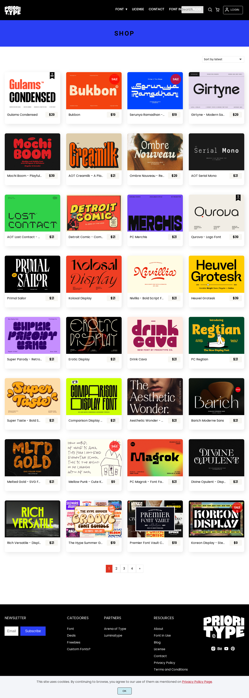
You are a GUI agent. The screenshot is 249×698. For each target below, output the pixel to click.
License (159, 649)
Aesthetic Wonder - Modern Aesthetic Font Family (147, 420)
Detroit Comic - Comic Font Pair (86, 237)
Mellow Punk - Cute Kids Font (86, 482)
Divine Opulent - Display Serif (208, 482)
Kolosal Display (80, 298)
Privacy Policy (164, 662)
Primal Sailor (16, 298)
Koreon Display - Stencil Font (208, 543)
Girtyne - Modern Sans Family (208, 115)
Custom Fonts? (78, 649)
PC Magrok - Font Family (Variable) (147, 482)
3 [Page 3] (124, 568)
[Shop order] (223, 59)
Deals (71, 635)
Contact (160, 656)
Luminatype (113, 635)
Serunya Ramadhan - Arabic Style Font (147, 115)
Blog (157, 642)
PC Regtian (199, 359)
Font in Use (162, 635)
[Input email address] (11, 631)
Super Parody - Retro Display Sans (24, 359)
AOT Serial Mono (204, 176)
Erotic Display (79, 359)
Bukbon (74, 115)
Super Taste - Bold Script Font (24, 420)
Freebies (73, 642)
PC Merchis (138, 237)
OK (124, 691)
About (158, 628)
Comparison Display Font (86, 420)
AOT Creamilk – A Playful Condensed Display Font (86, 176)
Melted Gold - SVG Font (24, 482)
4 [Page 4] (132, 568)
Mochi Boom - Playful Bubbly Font (24, 176)
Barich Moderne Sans (207, 420)
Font (70, 628)
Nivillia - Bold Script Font (147, 298)
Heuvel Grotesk (203, 298)
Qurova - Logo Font (206, 237)
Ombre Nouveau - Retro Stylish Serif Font (147, 176)
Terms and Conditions (171, 669)
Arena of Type (115, 628)
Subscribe (33, 631)
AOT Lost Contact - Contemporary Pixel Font (24, 237)
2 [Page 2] (116, 568)
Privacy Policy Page (197, 681)
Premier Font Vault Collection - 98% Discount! (147, 543)
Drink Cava (138, 359)
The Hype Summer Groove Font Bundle (86, 543)
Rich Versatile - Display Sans (24, 543)
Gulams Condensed (22, 115)
